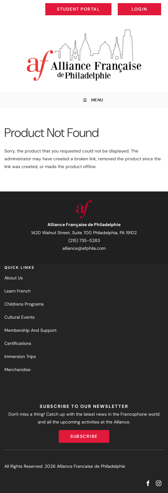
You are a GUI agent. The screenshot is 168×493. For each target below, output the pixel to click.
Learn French (17, 291)
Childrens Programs (24, 304)
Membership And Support (30, 330)
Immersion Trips (20, 356)
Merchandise (17, 369)
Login (156, 4)
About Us (13, 278)
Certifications (17, 343)
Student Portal (92, 4)
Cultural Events (19, 317)
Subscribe (84, 434)
